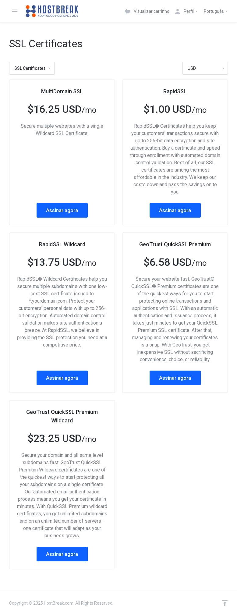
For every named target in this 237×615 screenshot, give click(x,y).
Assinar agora (62, 210)
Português (216, 11)
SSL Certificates (32, 68)
